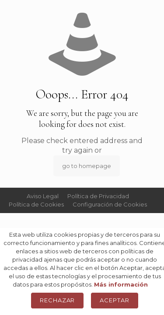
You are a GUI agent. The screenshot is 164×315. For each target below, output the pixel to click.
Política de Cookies (36, 204)
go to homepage (86, 165)
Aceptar (114, 300)
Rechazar (57, 300)
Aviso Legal (43, 196)
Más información (121, 284)
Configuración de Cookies (110, 204)
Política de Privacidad (98, 196)
